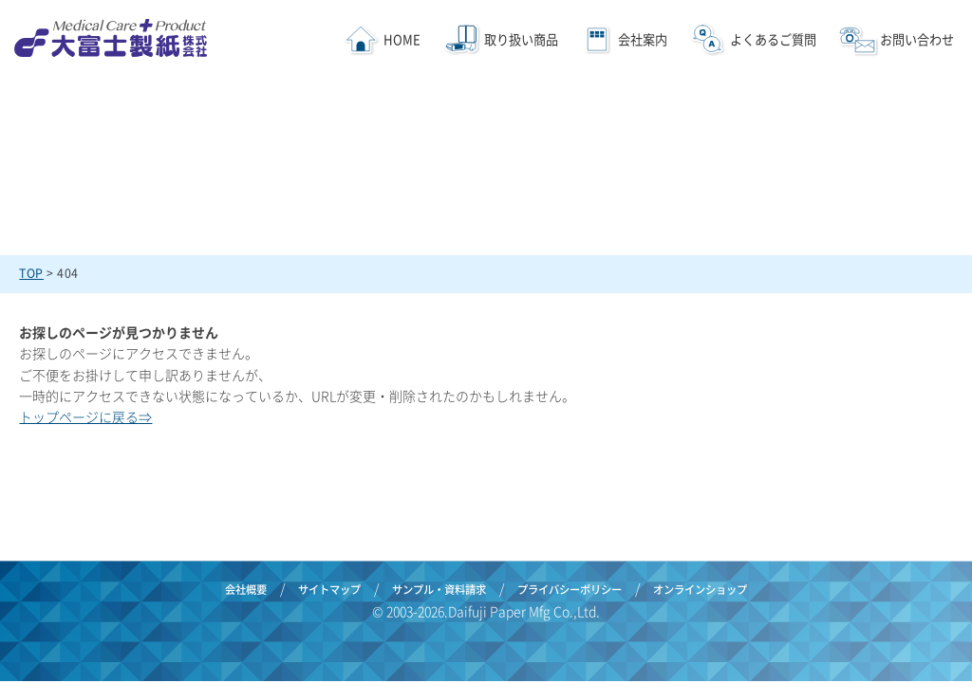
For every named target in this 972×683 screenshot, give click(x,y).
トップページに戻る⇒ (85, 416)
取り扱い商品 (521, 39)
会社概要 (246, 589)
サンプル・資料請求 (439, 589)
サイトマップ (329, 589)
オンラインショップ (700, 589)
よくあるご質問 (773, 39)
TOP (31, 273)
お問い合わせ (917, 39)
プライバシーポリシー (569, 589)
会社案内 (641, 39)
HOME (402, 39)
